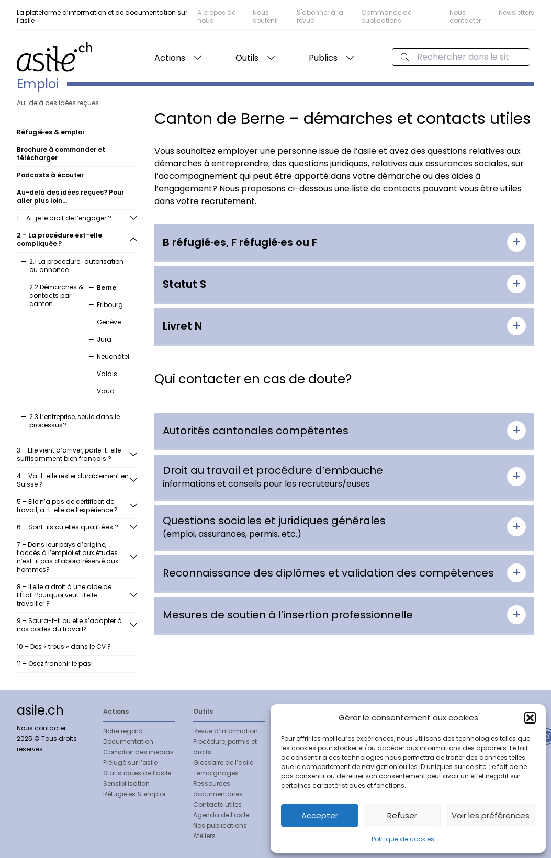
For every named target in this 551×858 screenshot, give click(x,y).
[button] (530, 718)
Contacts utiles (217, 804)
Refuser (402, 815)
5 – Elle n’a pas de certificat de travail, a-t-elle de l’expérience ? (68, 505)
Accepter (319, 815)
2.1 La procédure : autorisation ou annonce (76, 265)
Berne (106, 287)
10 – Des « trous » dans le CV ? (64, 646)
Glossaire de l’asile (223, 762)
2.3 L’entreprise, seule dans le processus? (74, 421)
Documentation (128, 741)
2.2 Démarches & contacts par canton (56, 295)
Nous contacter (465, 16)
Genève (109, 322)
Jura (104, 339)
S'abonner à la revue (320, 16)
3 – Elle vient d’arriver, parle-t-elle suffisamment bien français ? (69, 454)
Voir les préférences (491, 815)
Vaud (106, 391)
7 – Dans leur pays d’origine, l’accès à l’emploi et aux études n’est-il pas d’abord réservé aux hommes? (67, 557)
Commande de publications (386, 16)
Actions (169, 58)
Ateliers (204, 835)
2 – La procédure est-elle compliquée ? (59, 239)
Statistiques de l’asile (137, 773)
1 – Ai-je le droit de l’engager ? (64, 217)
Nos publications (220, 825)
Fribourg (110, 304)
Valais (107, 373)
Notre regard (123, 731)
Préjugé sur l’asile (130, 762)
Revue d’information (225, 731)
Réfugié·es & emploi (134, 793)
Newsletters (516, 12)
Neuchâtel (113, 356)
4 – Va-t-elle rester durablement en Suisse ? (73, 480)
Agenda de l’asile (221, 814)
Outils (246, 58)
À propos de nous (216, 16)
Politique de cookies (403, 838)
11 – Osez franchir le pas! (55, 663)
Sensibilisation (126, 783)
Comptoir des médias (138, 752)
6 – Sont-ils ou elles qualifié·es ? (67, 527)
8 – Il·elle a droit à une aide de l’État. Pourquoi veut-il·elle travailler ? (64, 595)
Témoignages (216, 773)
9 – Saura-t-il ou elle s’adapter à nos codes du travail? (69, 625)
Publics (323, 58)
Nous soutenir (265, 16)
